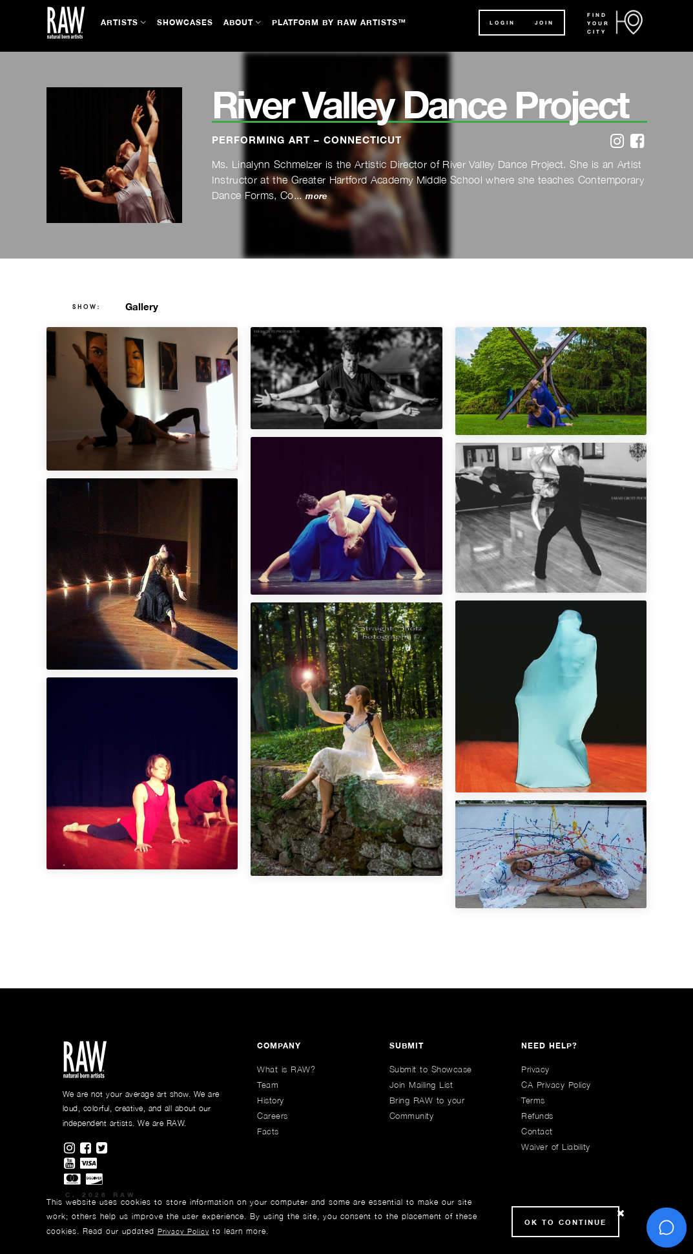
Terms (533, 1100)
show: (86, 307)
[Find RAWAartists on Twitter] (102, 1148)
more (316, 196)
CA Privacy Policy (556, 1084)
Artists (119, 22)
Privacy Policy (183, 1231)
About (238, 22)
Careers (272, 1116)
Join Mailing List (421, 1084)
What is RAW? (286, 1069)
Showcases (185, 22)
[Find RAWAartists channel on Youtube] (72, 1164)
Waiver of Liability (555, 1147)
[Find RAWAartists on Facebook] (88, 1148)
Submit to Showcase (430, 1069)
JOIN (544, 22)
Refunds (537, 1116)
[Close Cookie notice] (621, 1213)
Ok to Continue (565, 1222)
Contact (537, 1131)
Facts (268, 1131)
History (270, 1100)
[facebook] (637, 142)
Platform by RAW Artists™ (339, 22)
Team (267, 1084)
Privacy (535, 1069)
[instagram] (617, 142)
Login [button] (502, 22)
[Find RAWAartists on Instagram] (72, 1148)
